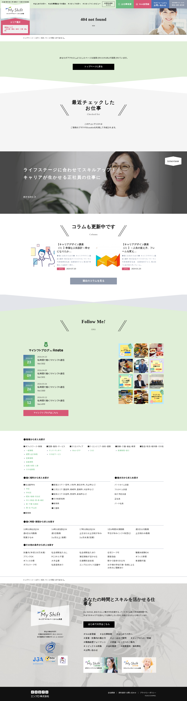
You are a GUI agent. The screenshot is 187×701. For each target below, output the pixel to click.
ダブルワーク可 (30, 565)
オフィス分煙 (29, 561)
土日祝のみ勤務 (143, 533)
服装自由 (112, 556)
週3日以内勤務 (142, 529)
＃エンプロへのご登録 (141, 638)
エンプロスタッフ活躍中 (89, 565)
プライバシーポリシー (148, 693)
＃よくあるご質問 (118, 638)
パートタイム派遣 (122, 485)
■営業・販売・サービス (55, 446)
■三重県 (55, 508)
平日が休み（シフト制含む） (119, 533)
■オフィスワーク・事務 (32, 446)
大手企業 (55, 561)
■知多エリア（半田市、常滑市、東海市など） (69, 494)
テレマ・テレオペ (55, 450)
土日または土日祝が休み (90, 533)
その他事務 (30, 469)
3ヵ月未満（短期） (87, 537)
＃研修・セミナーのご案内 (122, 642)
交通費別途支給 (86, 561)
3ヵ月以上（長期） (59, 537)
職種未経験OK (142, 552)
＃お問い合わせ (90, 650)
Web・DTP (76, 450)
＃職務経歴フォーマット (94, 642)
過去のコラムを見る (94, 280)
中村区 (28, 493)
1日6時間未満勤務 (116, 529)
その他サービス (55, 454)
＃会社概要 (111, 646)
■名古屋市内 (29, 485)
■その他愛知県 (58, 499)
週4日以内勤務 (30, 533)
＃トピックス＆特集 (92, 646)
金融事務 (29, 462)
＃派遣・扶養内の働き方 (94, 638)
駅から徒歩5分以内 (116, 561)
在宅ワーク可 (113, 552)
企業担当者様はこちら (108, 4)
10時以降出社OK (31, 529)
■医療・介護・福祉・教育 (125, 446)
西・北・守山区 (31, 508)
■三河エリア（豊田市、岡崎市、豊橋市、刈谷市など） (73, 489)
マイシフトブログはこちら (46, 413)
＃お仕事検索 (106, 634)
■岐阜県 (55, 503)
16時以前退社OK (59, 529)
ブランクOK (28, 556)
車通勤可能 (141, 561)
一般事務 (29, 450)
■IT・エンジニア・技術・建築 (99, 446)
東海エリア (15, 29)
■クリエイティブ (76, 446)
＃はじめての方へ (124, 634)
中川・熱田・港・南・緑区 (35, 500)
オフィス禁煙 (141, 556)
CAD (92, 450)
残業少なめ (28, 537)
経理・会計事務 (32, 454)
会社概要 (113, 693)
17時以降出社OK (87, 529)
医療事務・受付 (123, 450)
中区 (28, 489)
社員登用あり (57, 565)
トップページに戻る (93, 66)
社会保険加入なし (59, 552)
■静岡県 (27, 513)
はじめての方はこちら (99, 624)
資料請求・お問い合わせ (129, 693)
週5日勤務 (56, 533)
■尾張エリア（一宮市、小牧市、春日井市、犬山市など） (74, 485)
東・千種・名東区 (32, 504)
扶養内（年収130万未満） (34, 552)
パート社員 (119, 503)
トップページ (28, 38)
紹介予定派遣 (120, 494)
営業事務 (29, 458)
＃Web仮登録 (89, 634)
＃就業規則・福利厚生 (130, 646)
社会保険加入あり (87, 552)
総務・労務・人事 (32, 466)
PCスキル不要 (57, 556)
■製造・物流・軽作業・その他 (152, 446)
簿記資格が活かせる (88, 556)
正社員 (117, 499)
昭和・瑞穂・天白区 (33, 496)
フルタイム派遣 (121, 489)
